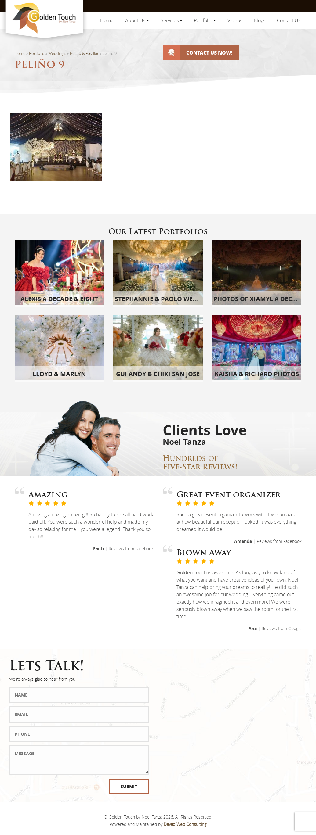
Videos (234, 20)
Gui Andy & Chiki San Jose (158, 374)
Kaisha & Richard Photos (257, 374)
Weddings (57, 53)
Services (171, 20)
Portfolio (205, 20)
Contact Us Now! (209, 52)
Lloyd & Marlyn (59, 374)
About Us (137, 20)
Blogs (259, 20)
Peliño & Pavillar (84, 53)
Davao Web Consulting (185, 824)
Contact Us (288, 20)
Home (107, 20)
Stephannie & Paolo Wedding (164, 299)
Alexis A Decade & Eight (59, 299)
